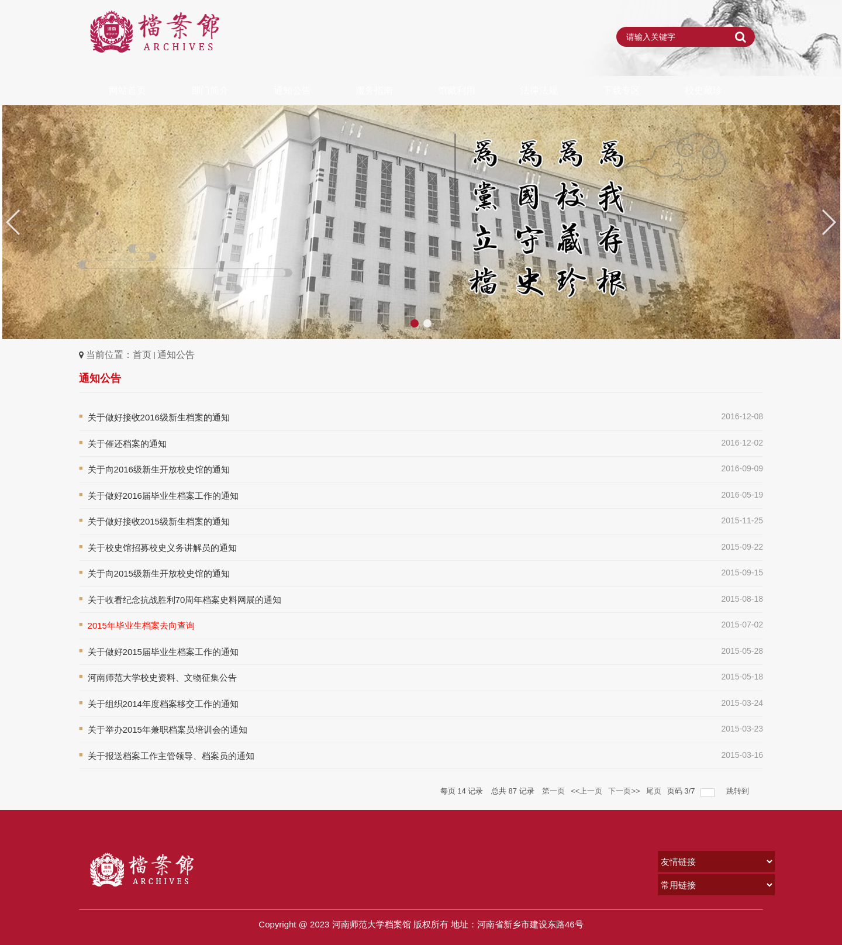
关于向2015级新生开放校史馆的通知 (159, 573)
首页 (142, 355)
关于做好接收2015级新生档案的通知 (159, 521)
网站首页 (127, 90)
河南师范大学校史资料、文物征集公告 (162, 677)
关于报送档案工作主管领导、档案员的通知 (171, 756)
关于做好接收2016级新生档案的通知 (159, 417)
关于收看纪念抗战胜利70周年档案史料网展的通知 (185, 600)
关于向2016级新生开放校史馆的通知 (159, 469)
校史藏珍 (703, 90)
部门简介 (210, 90)
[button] (828, 222)
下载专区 (621, 90)
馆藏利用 (456, 90)
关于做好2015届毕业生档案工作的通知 (163, 652)
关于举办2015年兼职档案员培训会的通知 (167, 729)
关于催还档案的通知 (127, 444)
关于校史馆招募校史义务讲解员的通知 (162, 548)
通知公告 (292, 90)
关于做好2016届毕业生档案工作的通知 (163, 496)
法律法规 (539, 90)
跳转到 (738, 791)
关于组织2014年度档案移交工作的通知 (163, 704)
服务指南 (374, 90)
